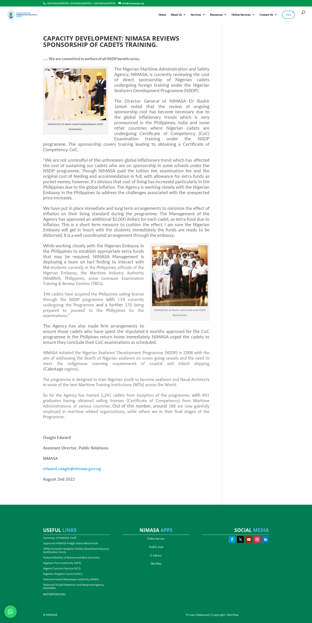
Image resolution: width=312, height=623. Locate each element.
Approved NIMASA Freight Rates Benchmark (70, 543)
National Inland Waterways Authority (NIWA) (71, 579)
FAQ (288, 14)
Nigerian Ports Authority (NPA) (62, 563)
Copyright (218, 615)
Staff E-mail (156, 547)
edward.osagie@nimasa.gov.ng (72, 468)
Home (162, 14)
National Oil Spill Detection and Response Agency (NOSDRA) (73, 586)
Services (196, 14)
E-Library (156, 555)
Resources (216, 14)
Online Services (241, 14)
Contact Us (266, 14)
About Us (176, 14)
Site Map (156, 563)
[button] (10, 611)
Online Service (155, 538)
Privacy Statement (198, 615)
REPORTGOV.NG (54, 594)
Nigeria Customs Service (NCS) (62, 568)
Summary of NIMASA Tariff (59, 538)
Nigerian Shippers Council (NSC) (62, 574)
